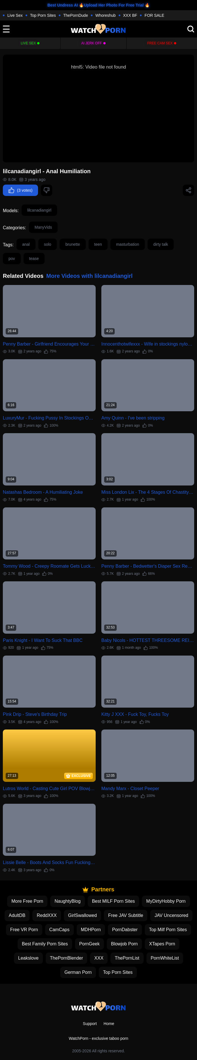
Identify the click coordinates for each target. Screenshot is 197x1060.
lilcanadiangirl (39, 210)
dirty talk (160, 244)
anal (26, 244)
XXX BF (130, 15)
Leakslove (28, 958)
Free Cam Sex (160, 43)
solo (47, 244)
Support (90, 1023)
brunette (72, 244)
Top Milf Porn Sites (168, 929)
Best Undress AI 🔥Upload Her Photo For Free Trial (95, 5)
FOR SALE (154, 15)
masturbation (127, 244)
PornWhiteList (165, 958)
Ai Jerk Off (91, 43)
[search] (190, 29)
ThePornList (127, 958)
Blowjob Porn (124, 943)
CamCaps (59, 929)
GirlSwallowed (82, 915)
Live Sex (15, 15)
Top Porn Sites (43, 15)
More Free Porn (27, 901)
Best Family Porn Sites (45, 943)
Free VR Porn (24, 929)
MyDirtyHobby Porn (166, 901)
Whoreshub (105, 15)
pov (12, 258)
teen (98, 244)
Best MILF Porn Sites (113, 901)
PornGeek (89, 943)
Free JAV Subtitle (125, 915)
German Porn (78, 972)
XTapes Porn (162, 943)
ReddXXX (46, 915)
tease (34, 258)
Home (109, 1023)
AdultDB (17, 915)
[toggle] (6, 29)
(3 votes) (20, 190)
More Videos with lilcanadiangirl (89, 276)
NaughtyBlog (68, 901)
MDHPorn (91, 929)
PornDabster (125, 929)
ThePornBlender (66, 958)
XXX (98, 958)
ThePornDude (75, 15)
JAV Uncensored (171, 915)
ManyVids (43, 227)
